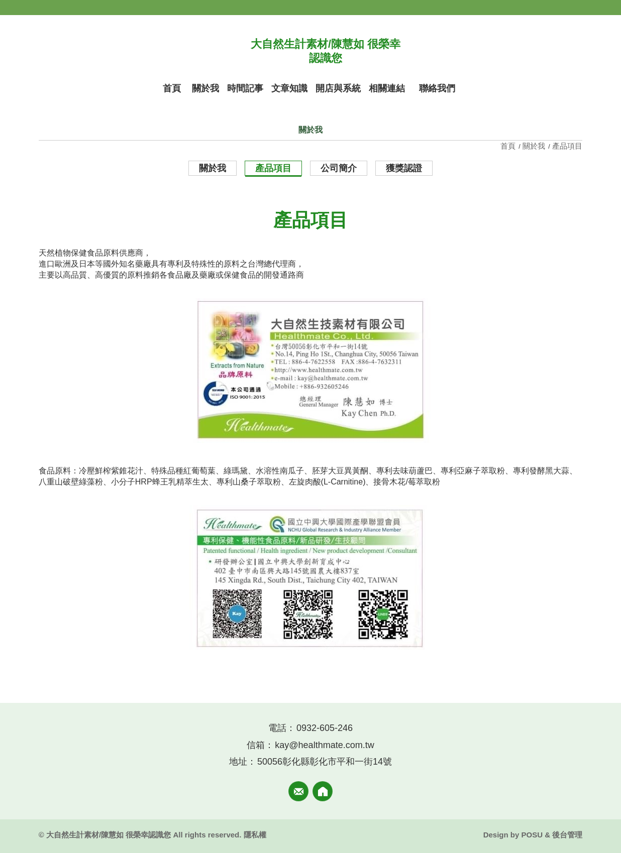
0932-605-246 (324, 728)
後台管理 (567, 834)
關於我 (534, 146)
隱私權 (255, 834)
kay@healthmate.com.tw (324, 745)
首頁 (509, 146)
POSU (532, 834)
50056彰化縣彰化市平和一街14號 (324, 762)
